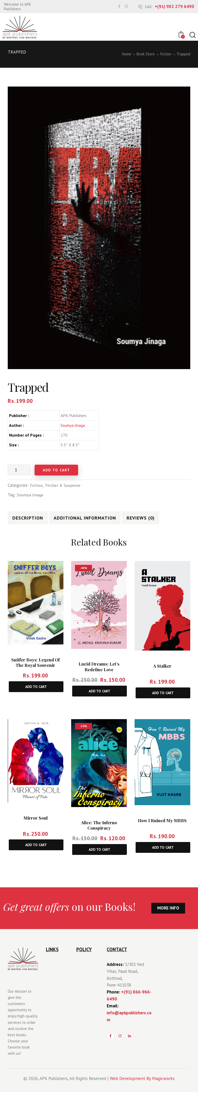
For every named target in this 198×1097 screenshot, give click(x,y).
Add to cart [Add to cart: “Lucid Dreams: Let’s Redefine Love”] (99, 694)
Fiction (165, 54)
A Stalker (162, 669)
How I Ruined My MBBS (162, 824)
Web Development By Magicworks (142, 1083)
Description (32, 519)
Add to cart (59, 470)
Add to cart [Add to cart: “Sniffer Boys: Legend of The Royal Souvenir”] (36, 690)
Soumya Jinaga (73, 425)
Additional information (94, 519)
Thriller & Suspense (63, 485)
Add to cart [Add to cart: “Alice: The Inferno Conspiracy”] (99, 854)
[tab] (32, 519)
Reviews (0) (156, 519)
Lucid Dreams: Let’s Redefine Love (99, 669)
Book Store (146, 54)
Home (126, 54)
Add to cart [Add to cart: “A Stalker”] (163, 696)
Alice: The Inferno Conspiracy (99, 829)
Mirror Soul (35, 821)
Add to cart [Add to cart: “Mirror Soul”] (36, 849)
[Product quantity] (19, 470)
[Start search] (192, 35)
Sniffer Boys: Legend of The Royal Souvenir (35, 665)
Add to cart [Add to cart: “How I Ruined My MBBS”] (163, 851)
